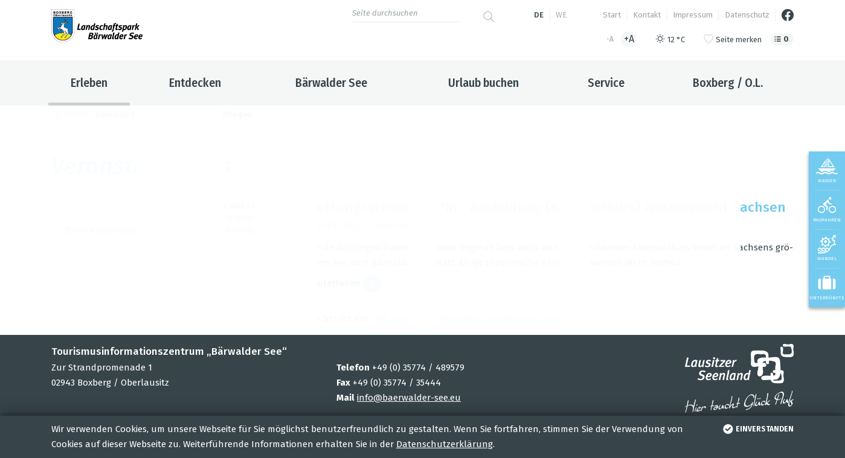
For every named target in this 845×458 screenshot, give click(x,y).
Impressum (693, 14)
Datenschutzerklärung (444, 444)
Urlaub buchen (483, 82)
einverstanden (757, 429)
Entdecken (195, 82)
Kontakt (647, 14)
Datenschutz (747, 14)
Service (606, 82)
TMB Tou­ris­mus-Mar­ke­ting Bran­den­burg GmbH (469, 318)
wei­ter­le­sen (344, 284)
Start (612, 14)
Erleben (89, 82)
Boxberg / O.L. (728, 82)
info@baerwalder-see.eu (409, 397)
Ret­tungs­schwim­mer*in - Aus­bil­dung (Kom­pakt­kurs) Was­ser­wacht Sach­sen (547, 207)
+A (629, 39)
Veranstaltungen (220, 114)
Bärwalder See (331, 82)
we (561, 14)
